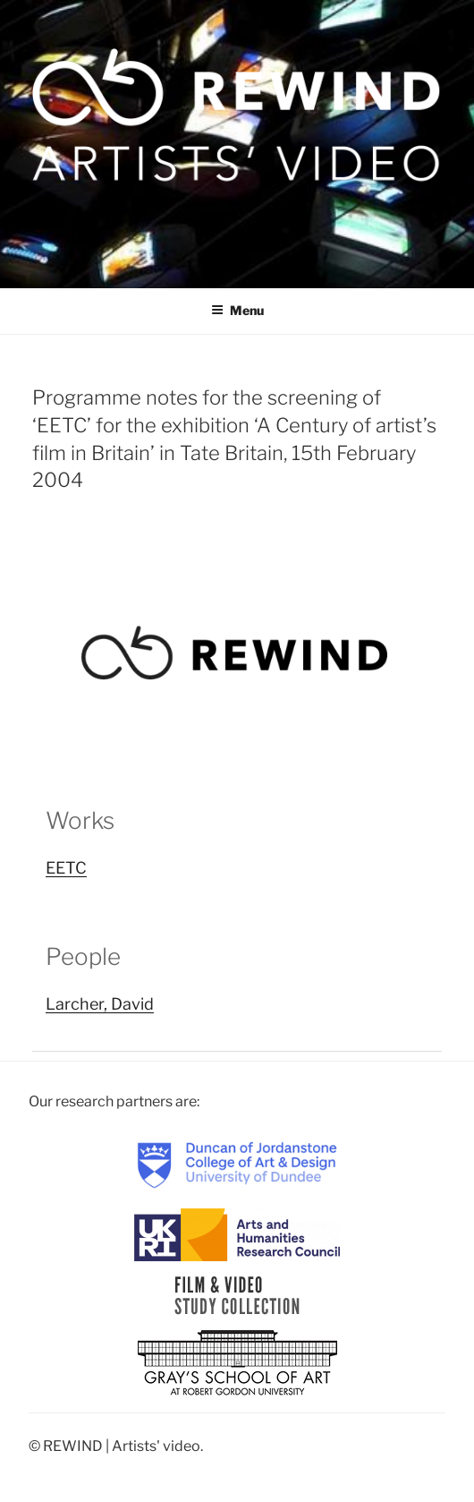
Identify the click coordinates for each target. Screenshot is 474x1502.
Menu (237, 310)
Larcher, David (100, 1003)
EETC (66, 867)
